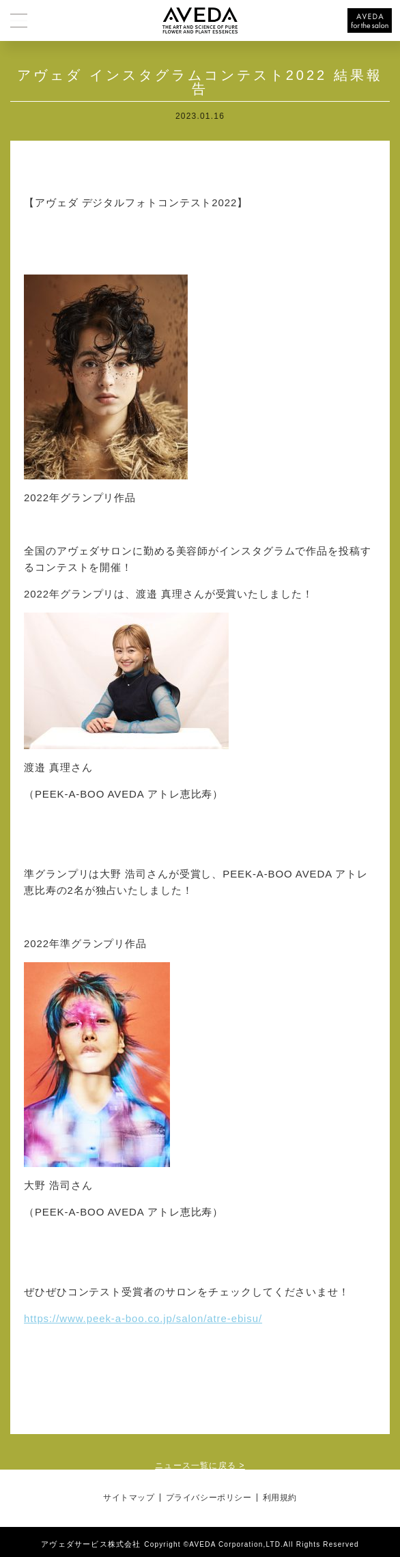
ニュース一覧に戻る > (200, 1465)
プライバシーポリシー (209, 1497)
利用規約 (280, 1497)
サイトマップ (129, 1497)
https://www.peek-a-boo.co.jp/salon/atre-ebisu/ (143, 1318)
